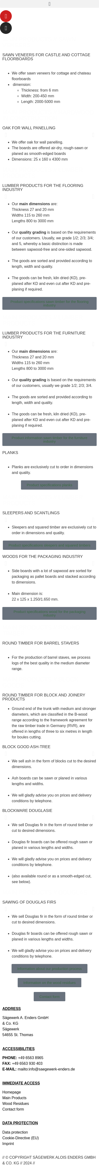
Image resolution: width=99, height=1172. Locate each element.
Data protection (15, 1132)
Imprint (8, 1144)
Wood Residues (15, 1104)
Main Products (14, 1098)
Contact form (13, 1109)
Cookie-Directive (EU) (20, 1138)
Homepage (11, 1092)
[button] (49, 4)
